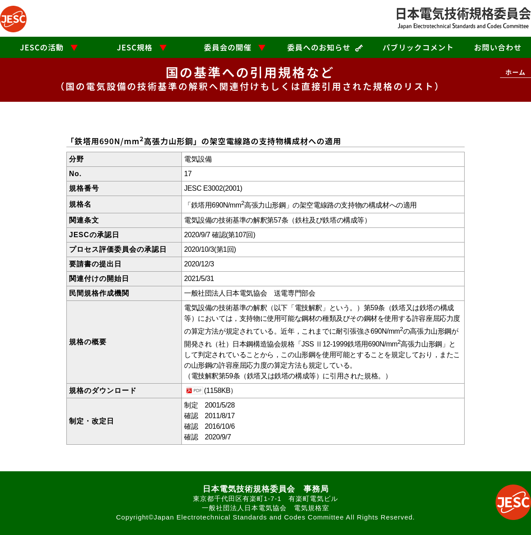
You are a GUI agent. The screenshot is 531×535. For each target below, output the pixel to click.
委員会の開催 (228, 47)
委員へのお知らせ (318, 47)
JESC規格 (135, 47)
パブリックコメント (418, 47)
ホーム (515, 72)
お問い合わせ (498, 47)
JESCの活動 (42, 47)
